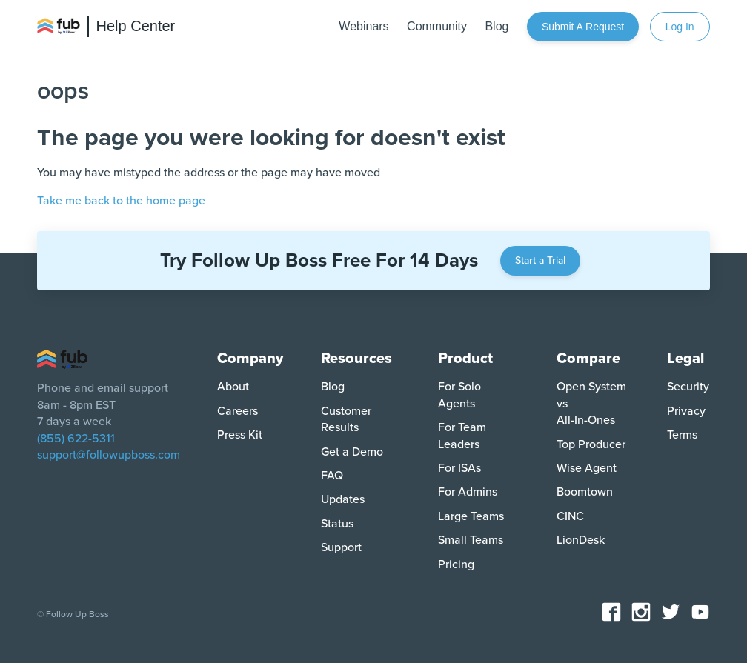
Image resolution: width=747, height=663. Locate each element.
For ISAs (459, 468)
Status (337, 523)
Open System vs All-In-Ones (591, 403)
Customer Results (346, 419)
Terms (682, 434)
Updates (343, 499)
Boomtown (585, 491)
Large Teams (471, 516)
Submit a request (583, 27)
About (233, 386)
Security (688, 386)
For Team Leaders (462, 435)
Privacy (686, 411)
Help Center (136, 26)
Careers (237, 411)
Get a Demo (352, 451)
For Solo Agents (459, 394)
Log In (679, 27)
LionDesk (581, 540)
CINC (570, 516)
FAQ (332, 475)
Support (341, 547)
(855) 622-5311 (76, 438)
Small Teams (470, 540)
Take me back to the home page (121, 200)
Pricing (456, 564)
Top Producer (591, 444)
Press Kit (239, 434)
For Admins (467, 491)
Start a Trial (540, 260)
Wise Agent (587, 468)
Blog (333, 386)
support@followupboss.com (108, 454)
